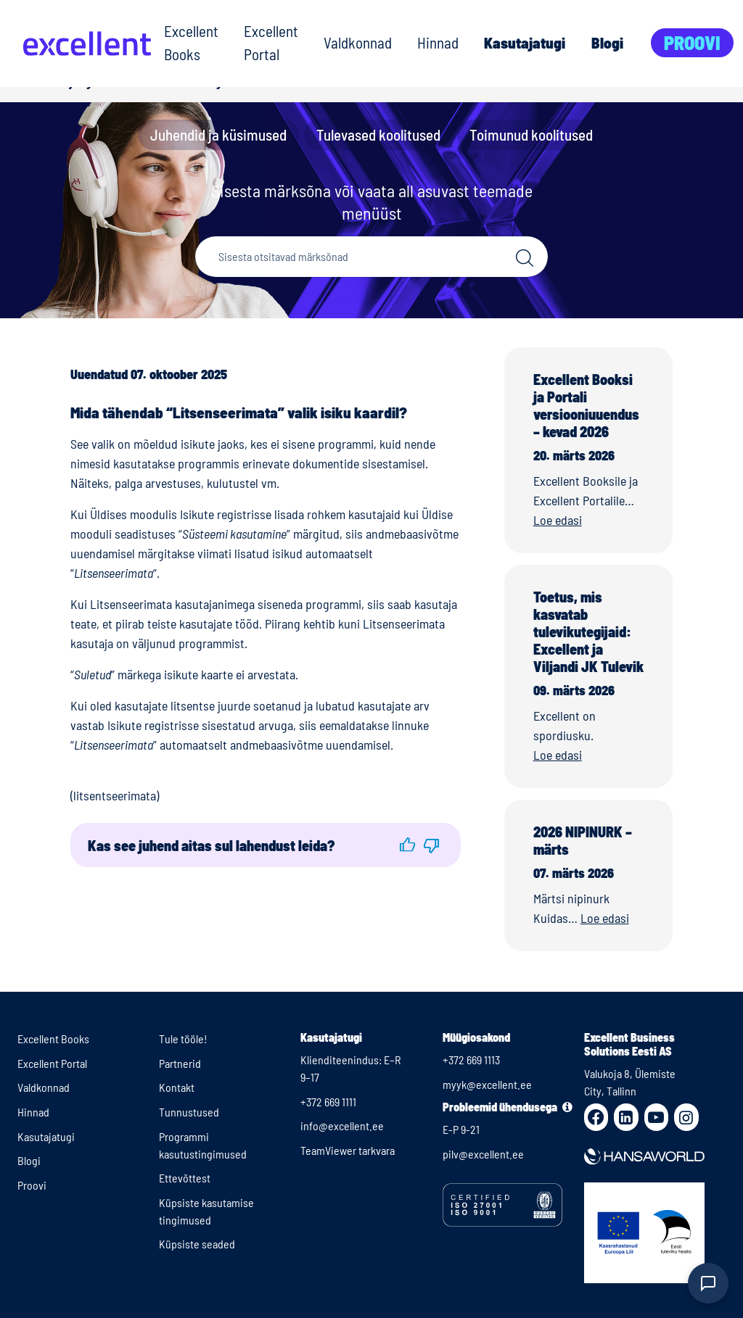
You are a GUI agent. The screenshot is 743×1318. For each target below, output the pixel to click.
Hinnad (438, 42)
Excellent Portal (271, 42)
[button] (407, 844)
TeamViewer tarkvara (347, 1150)
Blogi (607, 42)
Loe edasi (557, 520)
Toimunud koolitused (531, 134)
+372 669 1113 (471, 1059)
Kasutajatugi (524, 42)
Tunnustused (189, 1112)
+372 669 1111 (328, 1101)
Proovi (692, 42)
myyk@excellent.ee (487, 1084)
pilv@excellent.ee (483, 1154)
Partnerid (180, 1063)
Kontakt (176, 1087)
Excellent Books (191, 42)
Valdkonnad (358, 42)
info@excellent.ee (342, 1125)
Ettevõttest (184, 1178)
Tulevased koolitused (378, 134)
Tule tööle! (183, 1038)
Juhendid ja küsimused (218, 134)
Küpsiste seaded (197, 1244)
